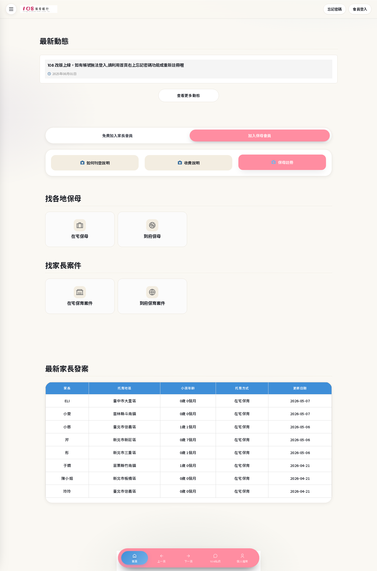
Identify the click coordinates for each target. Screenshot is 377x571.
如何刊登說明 (95, 162)
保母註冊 (282, 162)
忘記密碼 (335, 9)
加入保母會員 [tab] (259, 135)
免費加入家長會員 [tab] (117, 135)
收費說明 (188, 162)
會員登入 (360, 9)
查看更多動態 (188, 95)
